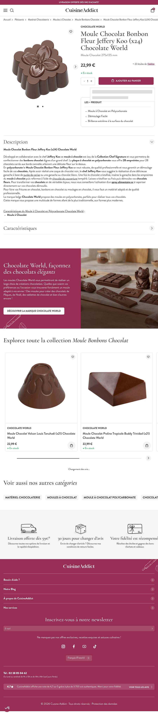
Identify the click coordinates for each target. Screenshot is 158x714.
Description (79, 142)
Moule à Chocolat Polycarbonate (110, 498)
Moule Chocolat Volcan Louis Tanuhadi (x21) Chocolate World (41, 435)
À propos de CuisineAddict (79, 598)
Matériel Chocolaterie (38, 19)
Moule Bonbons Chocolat (87, 19)
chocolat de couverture (65, 179)
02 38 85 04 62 (18, 673)
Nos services (79, 608)
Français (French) (79, 658)
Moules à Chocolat (62, 19)
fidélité (151, 64)
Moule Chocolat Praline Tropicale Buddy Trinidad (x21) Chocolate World (116, 435)
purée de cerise (31, 175)
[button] (37, 106)
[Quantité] (88, 81)
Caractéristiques (79, 228)
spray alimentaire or (122, 182)
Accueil (7, 19)
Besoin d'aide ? (79, 580)
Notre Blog (79, 589)
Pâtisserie (19, 19)
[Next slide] (75, 66)
